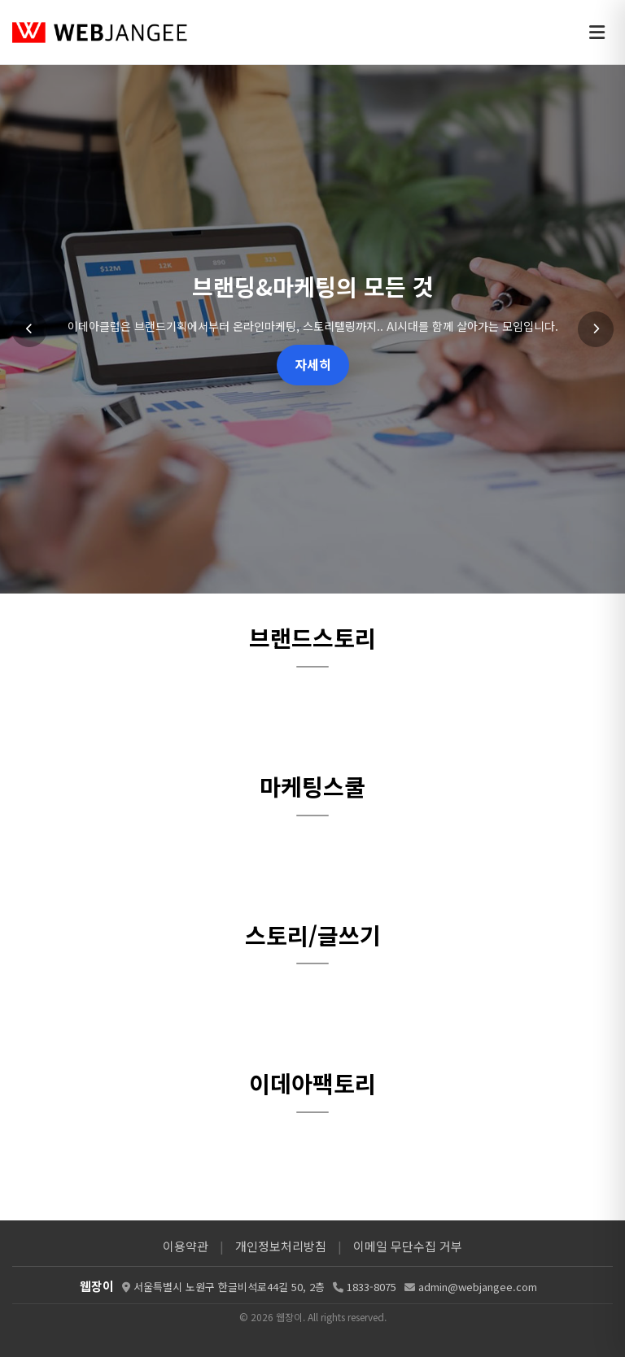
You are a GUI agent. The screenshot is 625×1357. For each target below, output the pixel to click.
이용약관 (185, 1246)
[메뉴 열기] (597, 32)
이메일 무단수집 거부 (407, 1246)
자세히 (313, 364)
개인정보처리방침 (280, 1246)
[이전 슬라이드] (29, 329)
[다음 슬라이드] (596, 329)
